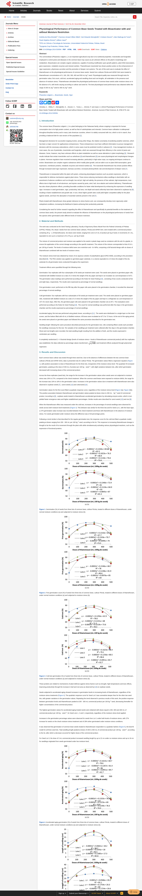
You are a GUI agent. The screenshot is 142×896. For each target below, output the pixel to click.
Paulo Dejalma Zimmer (47, 40)
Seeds (66, 95)
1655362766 (14, 127)
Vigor (71, 95)
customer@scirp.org (17, 118)
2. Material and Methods (51, 221)
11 (93, 313)
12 (72, 385)
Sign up (61, 893)
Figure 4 (61, 695)
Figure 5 (122, 727)
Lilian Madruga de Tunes (121, 37)
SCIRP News (96, 893)
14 (96, 687)
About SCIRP (111, 893)
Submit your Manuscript (78, 893)
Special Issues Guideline (15, 71)
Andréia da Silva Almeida (48, 37)
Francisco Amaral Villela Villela (69, 37)
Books (49, 11)
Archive (11, 37)
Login (131, 4)
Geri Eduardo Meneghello (90, 37)
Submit (97, 11)
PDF (64, 49)
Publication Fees (14, 46)
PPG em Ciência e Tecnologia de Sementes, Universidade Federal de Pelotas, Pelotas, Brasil (72, 43)
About (72, 11)
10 (102, 279)
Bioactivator (59, 95)
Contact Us (10, 88)
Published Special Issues (15, 67)
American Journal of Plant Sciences (51, 24)
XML (74, 49)
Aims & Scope (13, 28)
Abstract (42, 54)
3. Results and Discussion (52, 352)
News (60, 11)
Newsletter (10, 79)
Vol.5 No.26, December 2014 (76, 24)
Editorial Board (13, 41)
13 (86, 385)
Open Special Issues (13, 62)
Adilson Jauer (61, 40)
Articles (23, 11)
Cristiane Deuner (106, 37)
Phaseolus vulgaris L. (46, 95)
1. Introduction (46, 121)
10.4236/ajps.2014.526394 (52, 49)
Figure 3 (73, 408)
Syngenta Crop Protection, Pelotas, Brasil (54, 46)
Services (84, 11)
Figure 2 (118, 390)
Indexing (11, 50)
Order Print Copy (12, 84)
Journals (36, 11)
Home (11, 11)
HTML (70, 49)
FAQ (7, 92)
